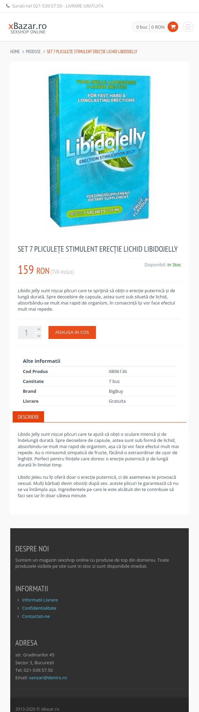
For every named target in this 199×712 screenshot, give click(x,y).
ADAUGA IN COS (72, 332)
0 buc (141, 27)
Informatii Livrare (40, 600)
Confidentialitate (39, 608)
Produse (33, 52)
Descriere (28, 416)
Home (15, 52)
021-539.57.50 (47, 6)
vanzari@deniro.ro (48, 677)
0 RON (158, 27)
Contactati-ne (36, 616)
